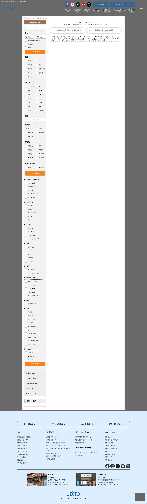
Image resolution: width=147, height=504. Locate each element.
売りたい (87, 11)
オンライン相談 (23, 451)
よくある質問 (22, 463)
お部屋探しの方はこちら (122, 4)
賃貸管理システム (53, 440)
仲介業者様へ (58, 424)
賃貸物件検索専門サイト (26, 437)
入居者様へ (29, 424)
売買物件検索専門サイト (85, 437)
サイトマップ (110, 451)
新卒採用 (109, 457)
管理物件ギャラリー (54, 453)
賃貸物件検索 (30, 373)
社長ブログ (109, 443)
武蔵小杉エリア (23, 440)
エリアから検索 (31, 378)
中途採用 (109, 460)
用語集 (20, 460)
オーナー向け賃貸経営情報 (56, 443)
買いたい (77, 11)
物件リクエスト (31, 388)
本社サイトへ (110, 454)
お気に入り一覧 (31, 393)
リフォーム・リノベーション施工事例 (59, 449)
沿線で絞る (41, 27)
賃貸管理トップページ (55, 437)
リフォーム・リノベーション (57, 445)
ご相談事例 (80, 455)
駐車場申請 (87, 424)
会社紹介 (109, 437)
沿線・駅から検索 (31, 383)
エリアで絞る (29, 27)
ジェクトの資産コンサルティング (87, 452)
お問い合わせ (115, 424)
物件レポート (22, 448)
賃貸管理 (97, 11)
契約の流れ (22, 457)
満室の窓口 (51, 459)
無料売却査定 (81, 443)
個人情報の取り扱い (112, 448)
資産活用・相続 (119, 11)
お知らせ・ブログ (112, 440)
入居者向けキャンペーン (85, 440)
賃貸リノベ (107, 11)
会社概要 (132, 11)
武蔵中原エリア (23, 443)
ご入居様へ (101, 4)
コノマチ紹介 (22, 445)
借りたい (68, 11)
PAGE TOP (140, 497)
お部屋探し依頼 (23, 454)
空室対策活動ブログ (54, 456)
